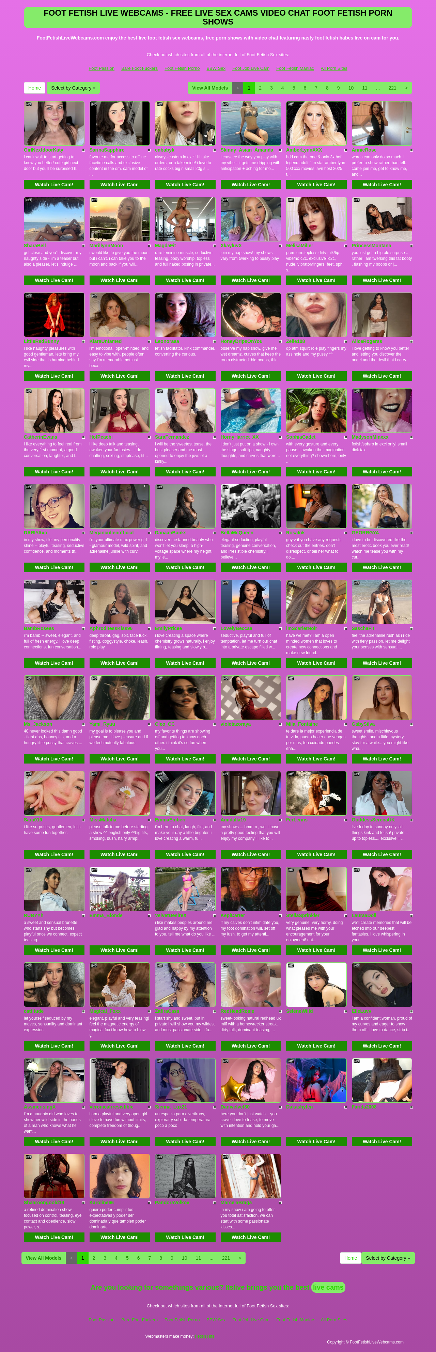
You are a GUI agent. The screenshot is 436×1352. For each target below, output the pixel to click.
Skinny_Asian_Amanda (247, 150)
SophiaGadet (300, 437)
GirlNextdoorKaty (43, 150)
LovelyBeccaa (236, 628)
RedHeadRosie (237, 1011)
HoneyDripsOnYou (242, 341)
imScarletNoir (301, 628)
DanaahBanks (171, 532)
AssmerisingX (40, 1107)
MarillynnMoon (106, 245)
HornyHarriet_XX (240, 437)
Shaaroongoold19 (44, 1202)
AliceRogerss (367, 341)
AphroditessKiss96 (111, 628)
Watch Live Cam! (54, 184)
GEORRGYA (365, 532)
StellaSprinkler (303, 915)
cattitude (34, 1011)
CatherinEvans (40, 437)
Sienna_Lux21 (171, 1107)
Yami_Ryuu (102, 724)
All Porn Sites (334, 68)
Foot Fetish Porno (182, 68)
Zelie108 (295, 341)
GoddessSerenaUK (373, 819)
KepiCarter (233, 915)
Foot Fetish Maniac (295, 68)
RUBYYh (34, 915)
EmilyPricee (168, 628)
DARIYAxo (35, 532)
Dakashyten (299, 1107)
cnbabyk (164, 150)
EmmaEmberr (170, 819)
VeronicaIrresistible (112, 1107)
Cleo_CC (165, 724)
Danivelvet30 (235, 1107)
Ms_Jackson (38, 724)
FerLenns (297, 819)
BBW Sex (215, 68)
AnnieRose (364, 150)
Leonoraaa (167, 341)
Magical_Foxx (105, 1011)
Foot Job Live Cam (250, 68)
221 (392, 88)
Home (34, 88)
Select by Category (73, 88)
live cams (328, 1287)
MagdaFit (165, 245)
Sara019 (33, 819)
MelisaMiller (299, 245)
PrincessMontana (371, 245)
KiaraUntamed (106, 341)
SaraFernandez (172, 437)
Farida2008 (364, 1107)
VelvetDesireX (171, 915)
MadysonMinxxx (370, 437)
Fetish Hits (204, 1336)
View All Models (210, 88)
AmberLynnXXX (304, 150)
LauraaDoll (364, 915)
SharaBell (35, 245)
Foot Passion (101, 68)
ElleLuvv (362, 1011)
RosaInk (295, 532)
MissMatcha (103, 819)
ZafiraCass (167, 1011)
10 (351, 88)
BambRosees (39, 628)
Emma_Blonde (106, 915)
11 (365, 88)
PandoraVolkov (172, 1202)
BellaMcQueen (237, 532)
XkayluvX (231, 245)
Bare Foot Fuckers (139, 68)
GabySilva (363, 724)
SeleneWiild (299, 1011)
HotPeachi (101, 437)
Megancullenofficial (112, 532)
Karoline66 (102, 1202)
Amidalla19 (233, 819)
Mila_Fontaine (302, 724)
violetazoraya (236, 724)
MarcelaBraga (236, 1202)
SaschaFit (363, 628)
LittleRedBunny (41, 341)
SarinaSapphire (107, 150)
